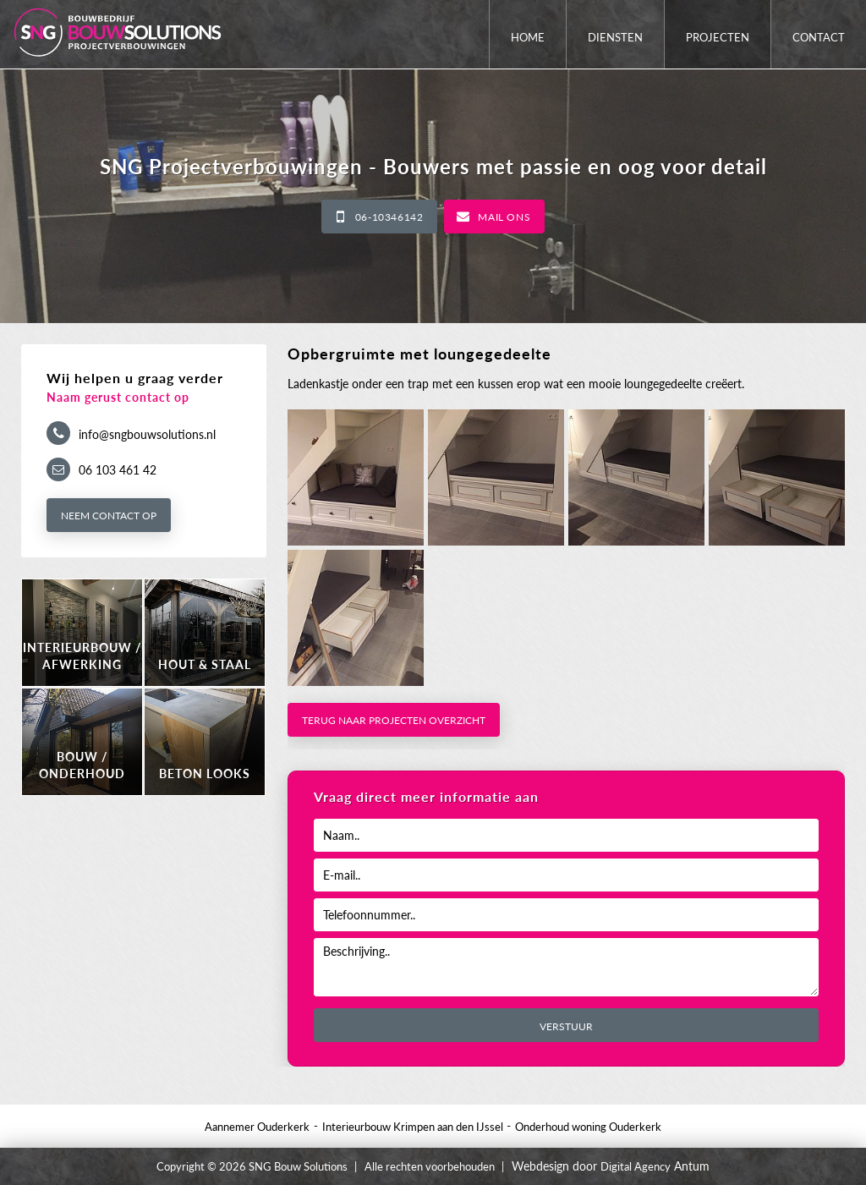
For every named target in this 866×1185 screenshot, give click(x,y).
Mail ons (504, 217)
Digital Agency (635, 1166)
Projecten (717, 37)
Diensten (615, 37)
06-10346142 (389, 217)
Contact (818, 37)
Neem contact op (108, 515)
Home (528, 37)
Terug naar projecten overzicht (393, 720)
